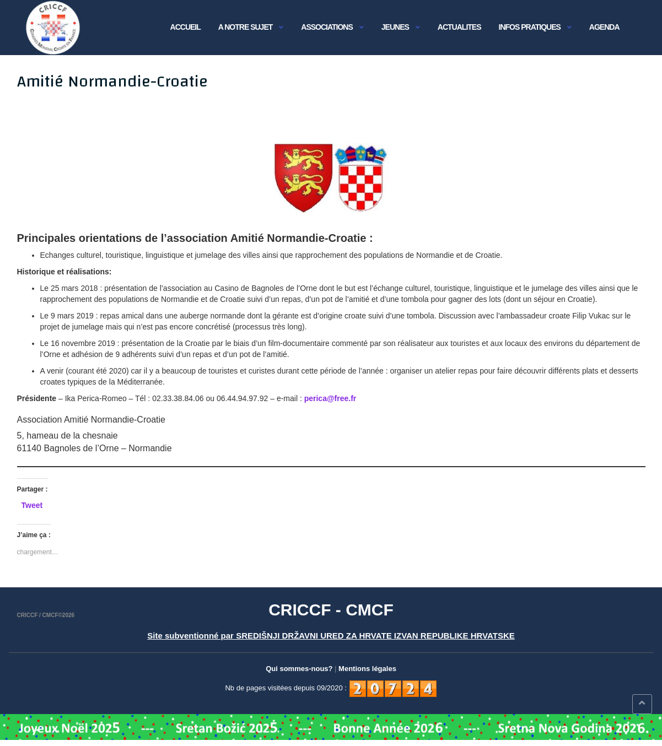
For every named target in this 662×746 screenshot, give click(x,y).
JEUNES (395, 27)
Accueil (185, 27)
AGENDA (604, 27)
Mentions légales (367, 668)
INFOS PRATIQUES (530, 27)
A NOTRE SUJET (245, 27)
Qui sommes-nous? (299, 668)
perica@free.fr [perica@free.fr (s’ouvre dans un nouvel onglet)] (330, 398)
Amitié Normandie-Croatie (112, 81)
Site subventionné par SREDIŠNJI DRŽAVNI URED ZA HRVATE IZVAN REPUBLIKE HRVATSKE (330, 635)
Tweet (32, 505)
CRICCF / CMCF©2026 (46, 615)
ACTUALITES (459, 27)
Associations (327, 27)
